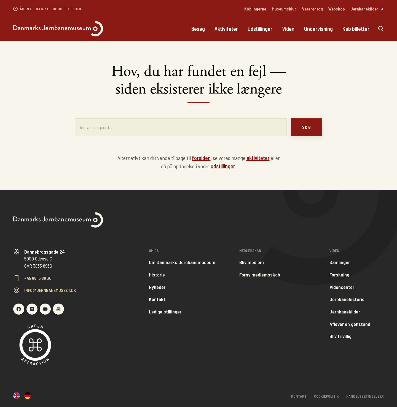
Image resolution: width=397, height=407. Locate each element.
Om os (154, 250)
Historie (157, 275)
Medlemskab (250, 250)
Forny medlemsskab (259, 275)
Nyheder (157, 287)
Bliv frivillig (340, 336)
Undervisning (318, 29)
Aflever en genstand (349, 324)
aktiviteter (258, 158)
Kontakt (157, 299)
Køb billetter (355, 29)
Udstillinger (260, 29)
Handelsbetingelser (365, 396)
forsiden (201, 158)
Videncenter (341, 287)
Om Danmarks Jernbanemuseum (182, 262)
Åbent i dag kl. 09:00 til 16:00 (50, 9)
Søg (306, 127)
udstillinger (223, 166)
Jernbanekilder (344, 312)
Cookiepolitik (326, 396)
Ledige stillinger (165, 312)
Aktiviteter (226, 29)
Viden (288, 29)
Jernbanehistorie (346, 299)
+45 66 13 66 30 (38, 278)
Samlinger (339, 262)
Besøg (198, 29)
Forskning (339, 275)
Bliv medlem (251, 262)
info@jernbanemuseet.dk (50, 290)
